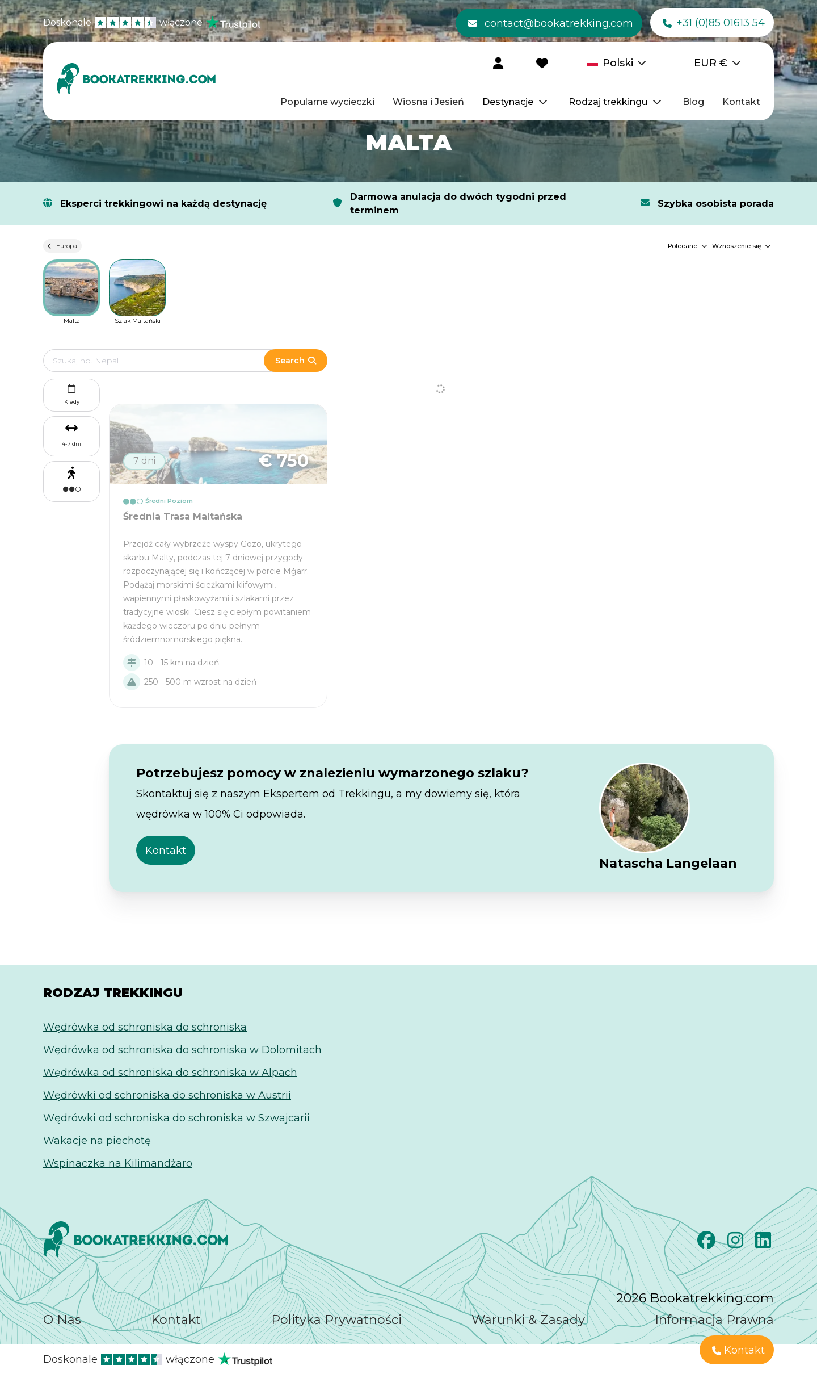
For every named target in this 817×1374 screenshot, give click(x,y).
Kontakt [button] (165, 850)
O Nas (62, 1319)
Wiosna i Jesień (428, 102)
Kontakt (741, 102)
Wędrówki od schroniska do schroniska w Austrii (167, 1095)
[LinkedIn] (764, 1243)
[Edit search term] (165, 360)
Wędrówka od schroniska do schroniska (145, 1027)
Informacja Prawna (714, 1319)
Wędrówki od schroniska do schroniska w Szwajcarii (176, 1118)
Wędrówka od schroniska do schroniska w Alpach (170, 1072)
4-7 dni (71, 444)
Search (295, 360)
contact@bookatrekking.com (550, 23)
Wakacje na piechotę (97, 1140)
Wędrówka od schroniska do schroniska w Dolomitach (182, 1050)
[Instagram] (736, 1243)
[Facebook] (707, 1243)
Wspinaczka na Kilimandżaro (117, 1163)
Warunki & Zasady (528, 1319)
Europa (62, 246)
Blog (693, 102)
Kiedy (71, 393)
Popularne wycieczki (327, 102)
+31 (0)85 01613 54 (714, 23)
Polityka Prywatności (336, 1319)
